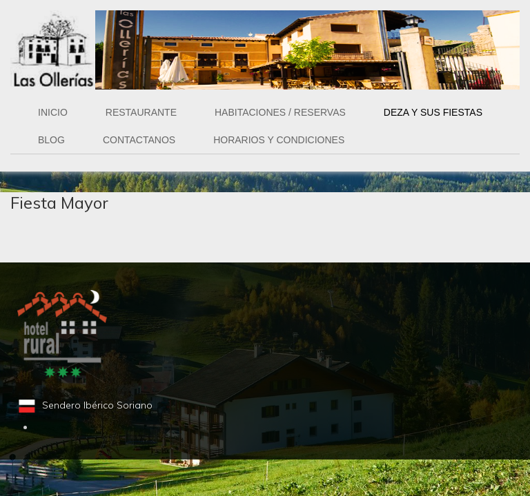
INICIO (53, 112)
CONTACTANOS (139, 139)
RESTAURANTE (141, 112)
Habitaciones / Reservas (280, 112)
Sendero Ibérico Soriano (97, 405)
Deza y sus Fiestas (433, 112)
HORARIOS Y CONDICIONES (278, 139)
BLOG (51, 139)
